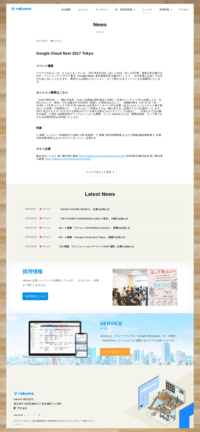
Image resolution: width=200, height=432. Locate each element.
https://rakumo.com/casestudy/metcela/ (102, 156)
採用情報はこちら (35, 296)
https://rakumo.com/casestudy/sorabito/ (68, 159)
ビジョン (83, 9)
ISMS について (89, 421)
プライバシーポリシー (22, 421)
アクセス (184, 9)
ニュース (147, 9)
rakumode (18, 415)
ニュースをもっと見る (99, 172)
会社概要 (66, 9)
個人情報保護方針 (40, 421)
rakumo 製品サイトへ (115, 351)
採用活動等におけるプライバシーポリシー (64, 421)
